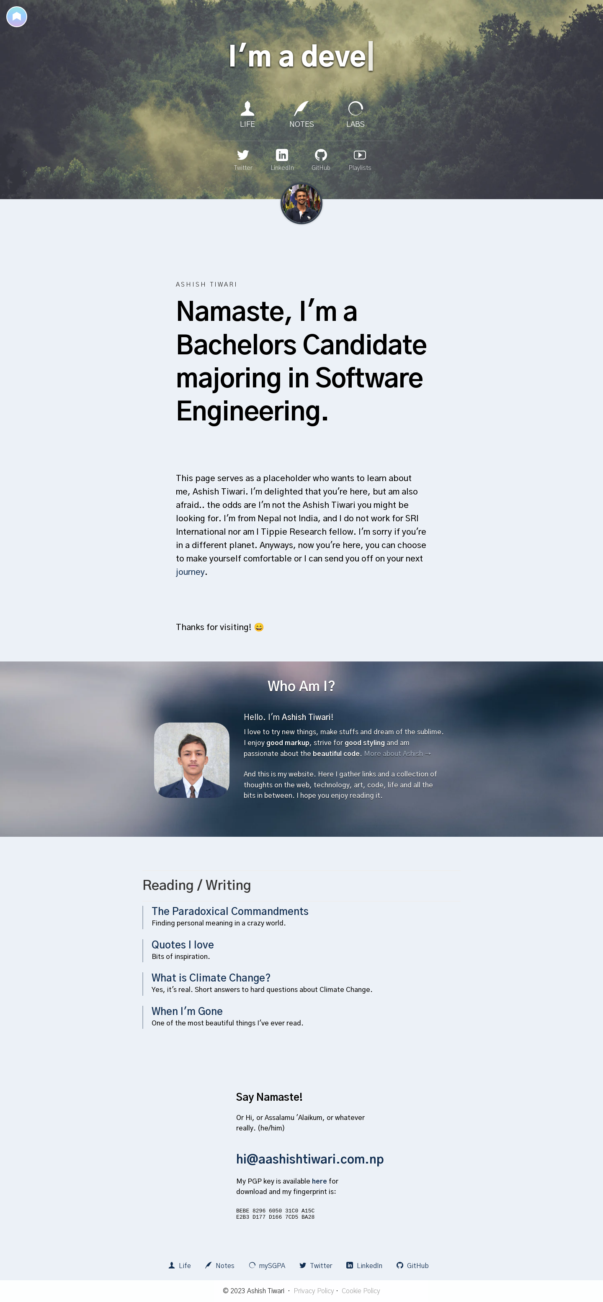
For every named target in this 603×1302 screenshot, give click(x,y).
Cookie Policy (361, 1291)
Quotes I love (183, 946)
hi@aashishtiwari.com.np (310, 1160)
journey (190, 572)
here (319, 1181)
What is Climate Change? (211, 979)
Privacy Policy (314, 1291)
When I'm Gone (187, 1012)
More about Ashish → (397, 754)
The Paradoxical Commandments (230, 912)
